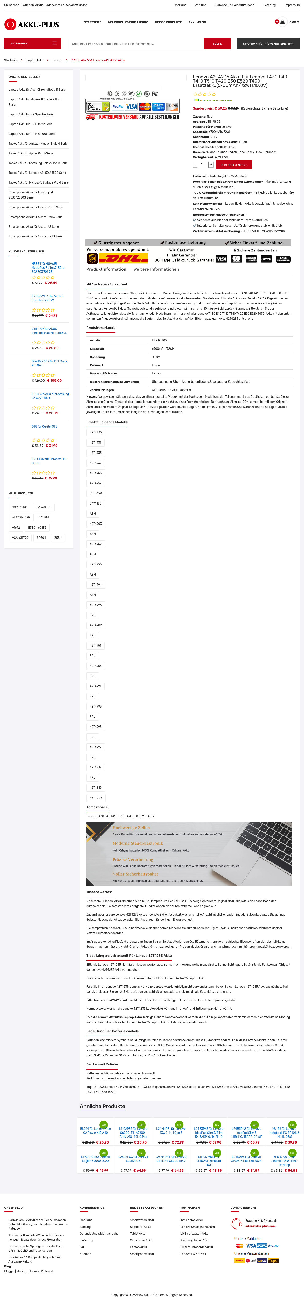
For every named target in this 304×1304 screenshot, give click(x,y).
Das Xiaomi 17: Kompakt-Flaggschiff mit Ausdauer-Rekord (35, 1259)
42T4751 (95, 645)
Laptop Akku (35, 60)
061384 (44, 517)
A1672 (16, 527)
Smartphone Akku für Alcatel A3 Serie (34, 227)
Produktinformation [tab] (106, 269)
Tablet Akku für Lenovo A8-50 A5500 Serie (37, 173)
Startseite (92, 22)
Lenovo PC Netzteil (193, 1254)
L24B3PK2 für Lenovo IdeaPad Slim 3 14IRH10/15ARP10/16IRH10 (249, 1133)
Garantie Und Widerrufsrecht (234, 5)
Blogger (9, 1271)
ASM (93, 514)
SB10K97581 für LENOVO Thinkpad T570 (209, 1161)
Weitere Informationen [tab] (156, 269)
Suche (217, 43)
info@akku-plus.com (260, 1226)
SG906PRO (19, 507)
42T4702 (96, 625)
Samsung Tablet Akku (194, 1240)
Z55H (58, 538)
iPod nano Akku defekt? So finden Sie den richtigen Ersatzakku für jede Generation (36, 1237)
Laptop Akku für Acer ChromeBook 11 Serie (37, 90)
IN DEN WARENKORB (234, 165)
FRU (92, 615)
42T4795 (96, 727)
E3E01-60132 (37, 527)
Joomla (34, 1271)
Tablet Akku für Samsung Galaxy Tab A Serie (38, 163)
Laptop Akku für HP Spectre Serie (31, 114)
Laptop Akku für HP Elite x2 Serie (30, 124)
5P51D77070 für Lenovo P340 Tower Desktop (284, 1161)
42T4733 (96, 453)
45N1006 (96, 798)
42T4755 (96, 666)
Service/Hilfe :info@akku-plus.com (268, 43)
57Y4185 (95, 503)
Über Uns (180, 5)
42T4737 (95, 463)
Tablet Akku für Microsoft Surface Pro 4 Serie (39, 182)
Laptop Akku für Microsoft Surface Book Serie (35, 102)
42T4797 (95, 747)
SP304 (41, 538)
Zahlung (200, 5)
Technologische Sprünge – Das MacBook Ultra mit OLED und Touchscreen (35, 1248)
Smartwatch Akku (142, 1220)
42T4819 (96, 788)
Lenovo (57, 60)
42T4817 (95, 767)
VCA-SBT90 (20, 538)
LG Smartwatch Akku (194, 1233)
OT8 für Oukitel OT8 (44, 426)
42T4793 (96, 706)
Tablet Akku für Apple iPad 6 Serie (31, 153)
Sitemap (85, 1254)
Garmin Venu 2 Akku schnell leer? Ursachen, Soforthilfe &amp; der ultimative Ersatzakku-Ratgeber (38, 1224)
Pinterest (47, 1271)
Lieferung (269, 5)
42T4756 (96, 564)
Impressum (292, 5)
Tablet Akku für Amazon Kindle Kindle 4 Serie (38, 143)
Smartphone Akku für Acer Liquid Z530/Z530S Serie (31, 195)
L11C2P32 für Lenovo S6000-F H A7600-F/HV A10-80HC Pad (133, 1133)
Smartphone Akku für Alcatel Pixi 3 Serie (35, 217)
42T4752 (96, 544)
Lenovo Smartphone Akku (197, 1227)
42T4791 (95, 686)
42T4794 (96, 585)
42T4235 (96, 432)
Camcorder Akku (141, 1240)
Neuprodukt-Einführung (128, 22)
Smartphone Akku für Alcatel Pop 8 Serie (36, 207)
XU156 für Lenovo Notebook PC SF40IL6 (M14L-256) (284, 1133)
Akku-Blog (197, 22)
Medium (21, 1271)
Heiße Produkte (168, 22)
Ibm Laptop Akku (191, 1220)
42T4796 (96, 605)
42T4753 (96, 473)
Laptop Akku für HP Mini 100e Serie (32, 134)
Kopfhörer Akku (140, 1227)
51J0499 (96, 493)
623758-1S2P (21, 517)
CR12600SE (43, 507)
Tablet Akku (137, 1233)
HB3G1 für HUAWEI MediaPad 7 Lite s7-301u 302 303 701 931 (48, 268)
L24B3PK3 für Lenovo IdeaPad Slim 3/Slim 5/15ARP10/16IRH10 (208, 1133)
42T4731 (95, 442)
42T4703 (96, 524)
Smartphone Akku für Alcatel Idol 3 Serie (35, 236)
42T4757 (95, 483)
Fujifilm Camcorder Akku (196, 1247)
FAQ (82, 1247)
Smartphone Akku (142, 1254)
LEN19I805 (213, 121)
